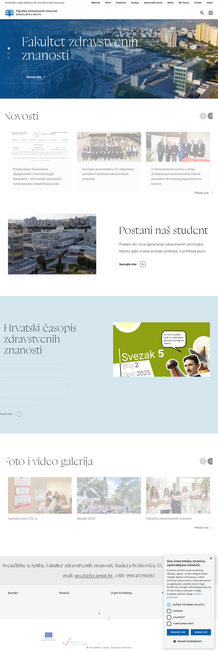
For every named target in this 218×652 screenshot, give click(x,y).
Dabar (210, 3)
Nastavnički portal (153, 3)
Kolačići (64, 593)
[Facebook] (99, 621)
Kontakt (13, 593)
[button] (189, 641)
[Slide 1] (9, 53)
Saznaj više (34, 77)
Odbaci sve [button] (200, 632)
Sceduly (135, 3)
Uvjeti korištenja (121, 593)
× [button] (210, 558)
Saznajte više (127, 264)
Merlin (170, 3)
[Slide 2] (9, 58)
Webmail (95, 3)
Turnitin (198, 3)
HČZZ (108, 3)
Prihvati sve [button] (178, 632)
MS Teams (184, 3)
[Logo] (31, 12)
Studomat (121, 3)
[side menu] (210, 12)
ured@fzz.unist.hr (94, 575)
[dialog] (189, 602)
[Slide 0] (9, 48)
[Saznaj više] (109, 59)
